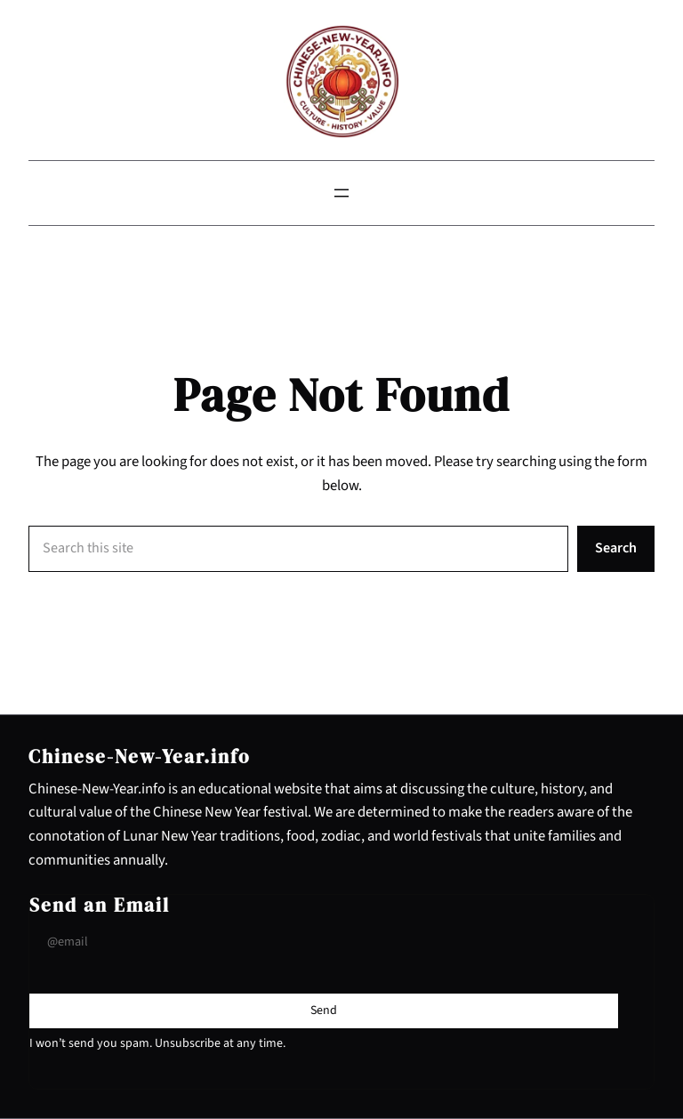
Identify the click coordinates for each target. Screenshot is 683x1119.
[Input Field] (323, 942)
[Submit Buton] (323, 1010)
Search (616, 548)
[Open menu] (341, 193)
